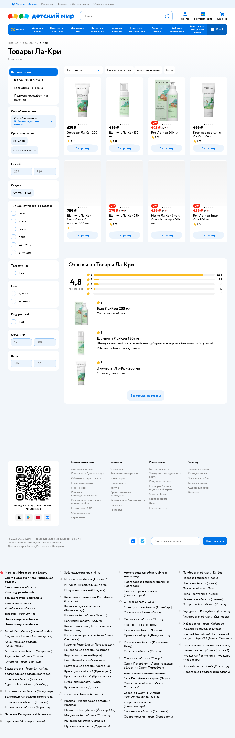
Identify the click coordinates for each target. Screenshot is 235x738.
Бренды (27, 43)
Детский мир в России (21, 546)
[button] (217, 29)
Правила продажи (82, 483)
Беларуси (58, 546)
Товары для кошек (199, 468)
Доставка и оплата (82, 468)
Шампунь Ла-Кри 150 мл (118, 338)
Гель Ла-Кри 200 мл (114, 308)
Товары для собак (198, 478)
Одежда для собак (198, 487)
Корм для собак (197, 483)
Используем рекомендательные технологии (34, 542)
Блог (152, 503)
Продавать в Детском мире (87, 473)
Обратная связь (80, 513)
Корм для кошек (198, 473)
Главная (13, 43)
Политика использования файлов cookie (86, 502)
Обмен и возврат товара (86, 478)
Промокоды (78, 487)
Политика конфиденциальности (84, 494)
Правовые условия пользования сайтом (59, 538)
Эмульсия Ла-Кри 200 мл (118, 368)
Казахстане (42, 546)
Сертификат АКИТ (82, 508)
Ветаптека (194, 492)
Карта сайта (78, 517)
